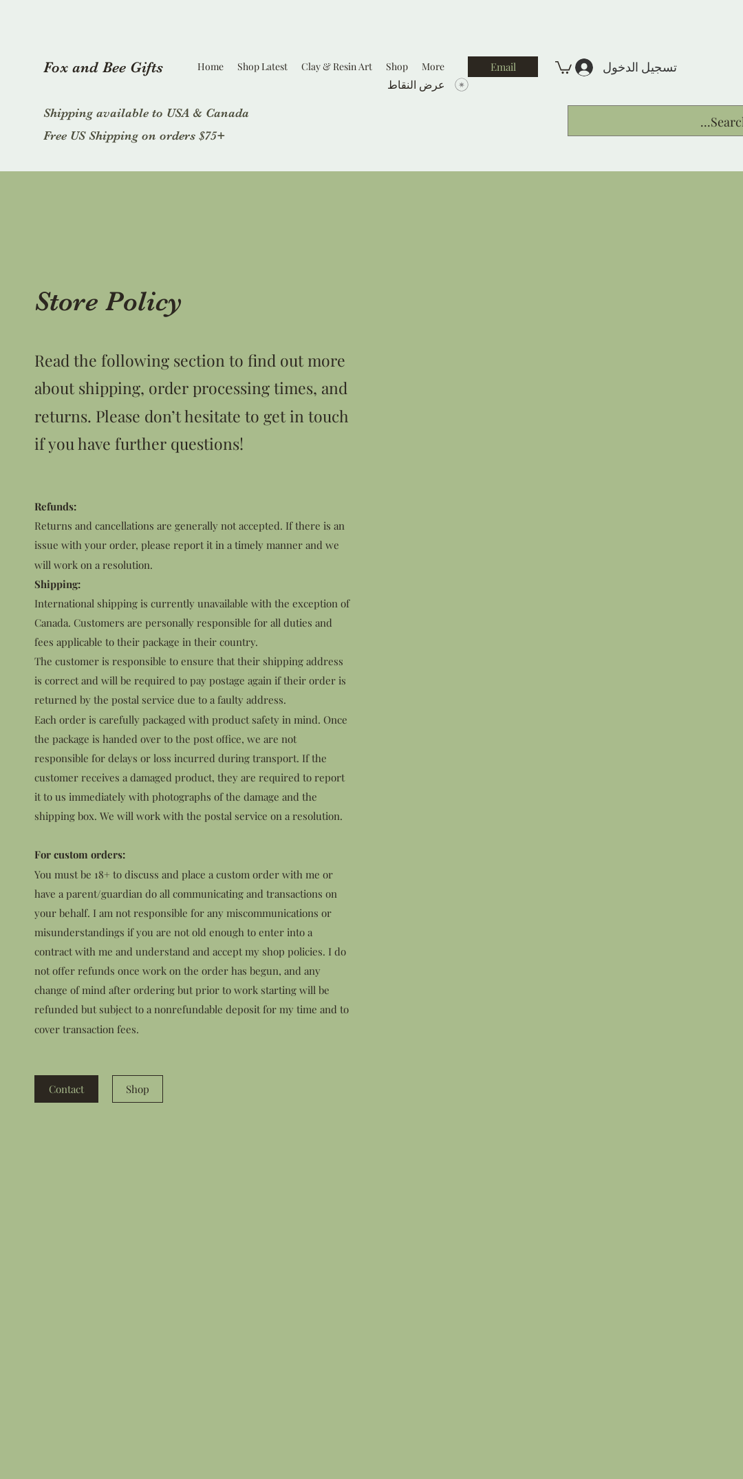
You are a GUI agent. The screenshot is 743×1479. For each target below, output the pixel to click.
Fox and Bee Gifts (103, 67)
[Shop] (137, 1089)
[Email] (503, 66)
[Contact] (66, 1089)
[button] (563, 67)
